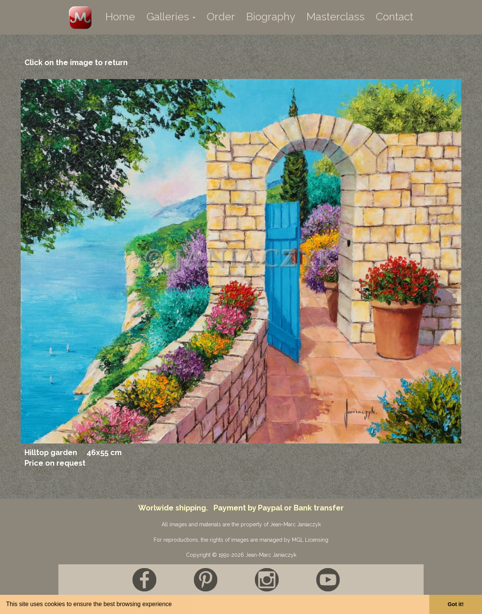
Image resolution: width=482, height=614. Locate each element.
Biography (270, 17)
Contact (394, 17)
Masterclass (336, 17)
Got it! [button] (456, 604)
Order (221, 17)
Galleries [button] (170, 17)
